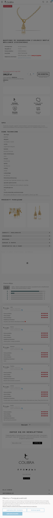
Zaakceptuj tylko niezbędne (15, 510)
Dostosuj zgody (35, 510)
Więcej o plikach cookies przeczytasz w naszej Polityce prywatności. (20, 506)
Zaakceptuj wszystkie (12, 513)
